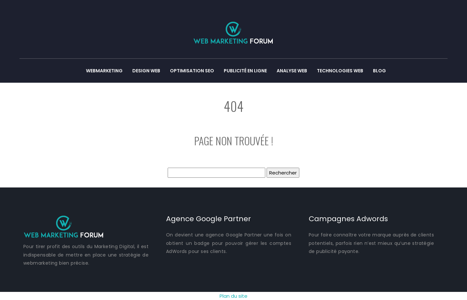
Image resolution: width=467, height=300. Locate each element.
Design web (146, 70)
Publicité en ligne (245, 70)
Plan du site (233, 296)
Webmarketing (104, 70)
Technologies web (340, 70)
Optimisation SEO (192, 70)
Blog (379, 70)
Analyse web (292, 70)
